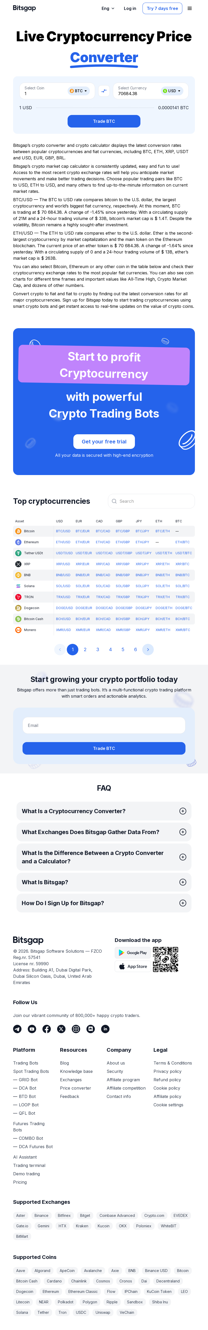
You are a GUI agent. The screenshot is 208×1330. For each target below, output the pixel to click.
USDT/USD (64, 553)
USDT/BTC (184, 553)
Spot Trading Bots (31, 1071)
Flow (111, 1291)
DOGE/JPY (144, 608)
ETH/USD (63, 542)
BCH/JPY (142, 619)
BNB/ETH (163, 575)
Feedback (69, 1096)
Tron (62, 1312)
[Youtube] (32, 1029)
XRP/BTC (182, 564)
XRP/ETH (162, 564)
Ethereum (51, 1291)
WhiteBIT (169, 1226)
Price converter (75, 1088)
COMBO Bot (31, 1138)
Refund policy (167, 1079)
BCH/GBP (123, 619)
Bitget (85, 1215)
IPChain (131, 1291)
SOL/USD (63, 586)
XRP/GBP (123, 564)
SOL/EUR (83, 586)
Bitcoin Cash (26, 1281)
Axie (115, 1270)
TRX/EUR (83, 597)
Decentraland (168, 1281)
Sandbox (135, 1302)
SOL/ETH (163, 586)
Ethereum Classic (83, 1291)
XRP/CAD (103, 564)
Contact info (119, 1096)
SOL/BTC (183, 586)
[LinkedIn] (105, 1029)
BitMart (22, 1236)
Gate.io (22, 1226)
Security (115, 1071)
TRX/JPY (142, 597)
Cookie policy (167, 1088)
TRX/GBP (123, 597)
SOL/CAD (103, 586)
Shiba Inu (160, 1302)
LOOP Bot (29, 1104)
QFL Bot (27, 1113)
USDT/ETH (164, 553)
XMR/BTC (183, 630)
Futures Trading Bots (29, 1126)
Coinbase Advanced (117, 1215)
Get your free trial (104, 441)
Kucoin (104, 1226)
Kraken (82, 1226)
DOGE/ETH (164, 608)
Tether (43, 1312)
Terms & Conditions (173, 1063)
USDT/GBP (124, 553)
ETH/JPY (142, 542)
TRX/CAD (103, 597)
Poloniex (143, 1226)
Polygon (90, 1302)
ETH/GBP (123, 542)
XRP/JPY (142, 564)
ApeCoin (67, 1270)
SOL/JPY (142, 586)
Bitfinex (64, 1215)
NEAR (43, 1302)
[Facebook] (46, 1029)
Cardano (54, 1281)
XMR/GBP (123, 630)
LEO (184, 1291)
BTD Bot (27, 1096)
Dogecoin (24, 1291)
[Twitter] (61, 1029)
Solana (22, 1312)
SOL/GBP (123, 586)
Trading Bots (25, 1063)
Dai (144, 1281)
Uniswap (103, 1312)
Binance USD (156, 1270)
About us (116, 1063)
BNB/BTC (183, 575)
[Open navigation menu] (189, 8)
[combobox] (151, 501)
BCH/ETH (163, 619)
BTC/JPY (142, 531)
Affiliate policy (167, 1096)
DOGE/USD (64, 608)
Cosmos (103, 1281)
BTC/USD (63, 531)
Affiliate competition (126, 1088)
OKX (123, 1226)
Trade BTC (104, 121)
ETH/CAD (103, 542)
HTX (63, 1226)
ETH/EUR (83, 542)
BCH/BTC (183, 619)
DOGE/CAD (104, 608)
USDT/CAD (104, 553)
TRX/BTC (183, 597)
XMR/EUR (83, 630)
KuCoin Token (159, 1291)
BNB (132, 1270)
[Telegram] (17, 1029)
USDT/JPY (143, 553)
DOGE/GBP (124, 608)
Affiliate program (123, 1079)
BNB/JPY (142, 575)
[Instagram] (76, 1029)
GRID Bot (28, 1079)
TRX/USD (63, 597)
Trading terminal (29, 1165)
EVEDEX (181, 1215)
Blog (64, 1063)
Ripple (112, 1302)
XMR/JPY (143, 630)
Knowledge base (76, 1071)
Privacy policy (168, 1071)
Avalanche (93, 1270)
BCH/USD (63, 619)
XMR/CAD (103, 630)
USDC (81, 1312)
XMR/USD (63, 630)
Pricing (20, 1182)
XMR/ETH (163, 630)
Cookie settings (168, 1104)
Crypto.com (154, 1215)
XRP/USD (63, 564)
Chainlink (79, 1281)
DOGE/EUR (84, 608)
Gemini (43, 1226)
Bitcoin (183, 1270)
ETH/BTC (183, 542)
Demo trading (26, 1173)
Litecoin (23, 1302)
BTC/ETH (163, 531)
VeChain (127, 1312)
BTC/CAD (103, 531)
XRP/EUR (82, 564)
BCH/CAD (103, 619)
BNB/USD (63, 575)
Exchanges (71, 1079)
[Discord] (90, 1029)
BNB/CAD (103, 575)
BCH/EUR (83, 619)
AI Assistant (25, 1157)
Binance (41, 1215)
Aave (20, 1270)
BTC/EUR (83, 531)
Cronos (125, 1281)
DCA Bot (27, 1088)
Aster (20, 1215)
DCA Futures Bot (36, 1146)
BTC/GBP (123, 531)
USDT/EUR (84, 553)
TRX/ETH (163, 597)
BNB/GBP (123, 575)
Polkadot (65, 1302)
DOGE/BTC (184, 608)
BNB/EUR (83, 575)
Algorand (42, 1270)
